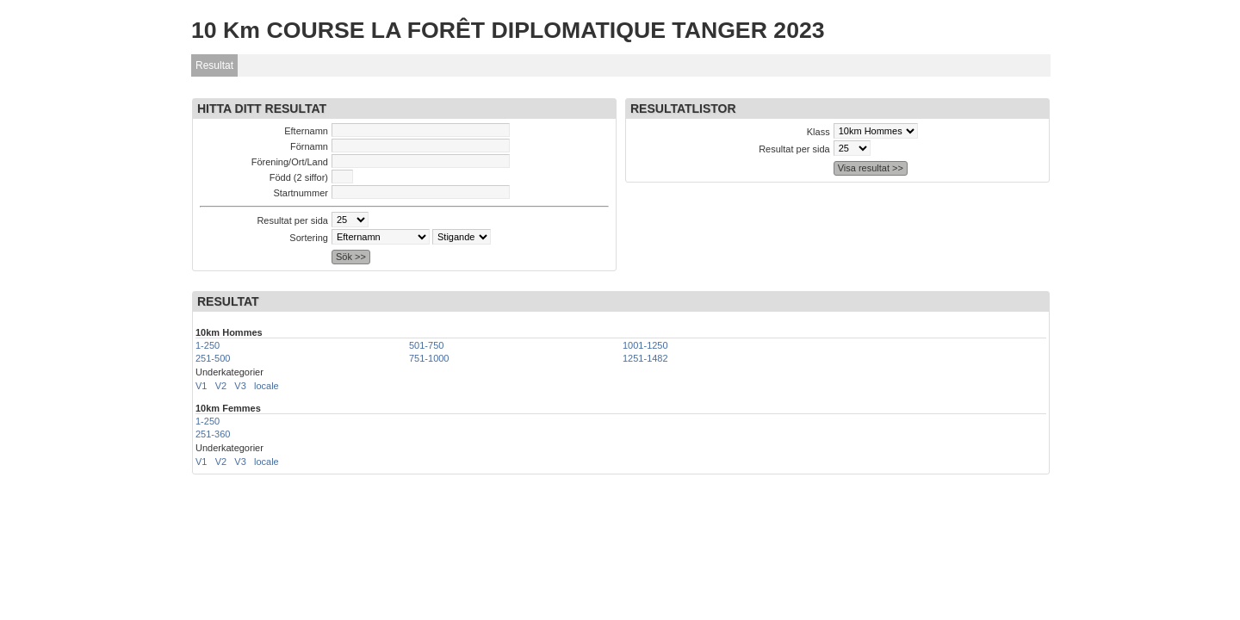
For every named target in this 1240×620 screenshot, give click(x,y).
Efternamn (306, 131)
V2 (220, 386)
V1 (201, 386)
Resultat (214, 65)
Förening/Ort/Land (289, 162)
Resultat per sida (292, 220)
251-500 (212, 358)
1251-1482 (645, 358)
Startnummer (300, 193)
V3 (239, 386)
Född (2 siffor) (299, 177)
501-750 (426, 345)
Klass (818, 132)
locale (266, 386)
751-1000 (429, 358)
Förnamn (309, 146)
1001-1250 (645, 345)
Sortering (308, 237)
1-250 (207, 345)
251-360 (212, 434)
